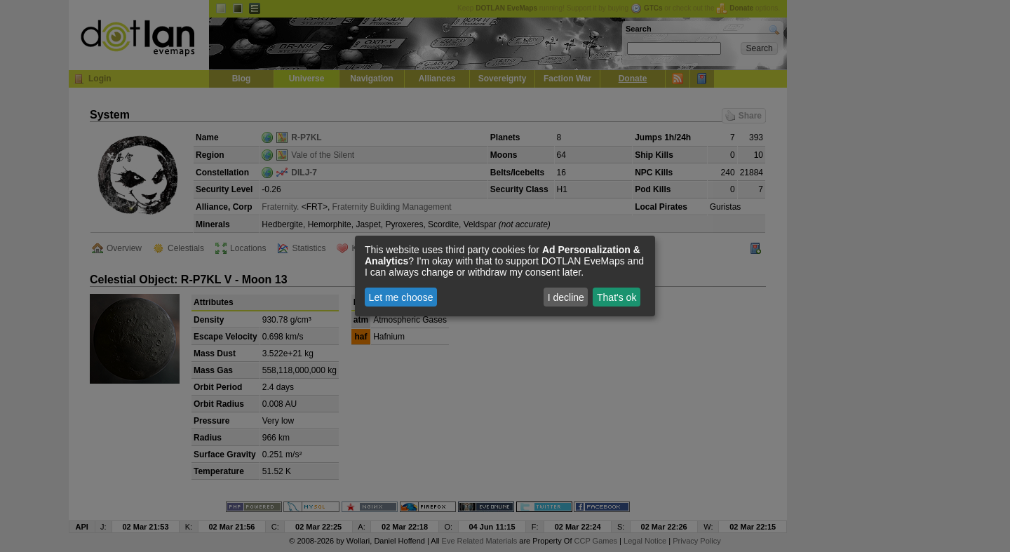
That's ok (616, 297)
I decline (566, 297)
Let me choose (401, 297)
